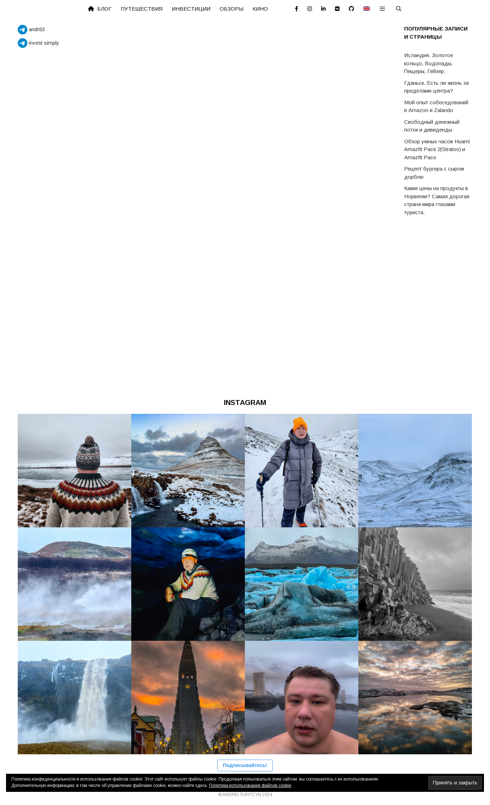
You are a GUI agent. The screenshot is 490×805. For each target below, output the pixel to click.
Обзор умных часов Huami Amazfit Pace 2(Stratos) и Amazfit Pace (437, 149)
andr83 (31, 29)
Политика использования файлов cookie (250, 785)
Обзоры (231, 9)
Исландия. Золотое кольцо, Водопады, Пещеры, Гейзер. (428, 63)
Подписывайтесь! (245, 765)
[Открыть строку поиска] (399, 9)
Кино (260, 9)
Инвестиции (191, 9)
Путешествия (142, 9)
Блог (100, 9)
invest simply (38, 43)
